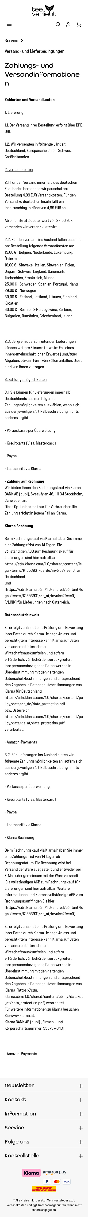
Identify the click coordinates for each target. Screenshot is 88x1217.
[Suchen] (58, 24)
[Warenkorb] (78, 24)
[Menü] (9, 24)
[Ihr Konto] (68, 24)
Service (14, 1127)
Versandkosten (16, 1205)
